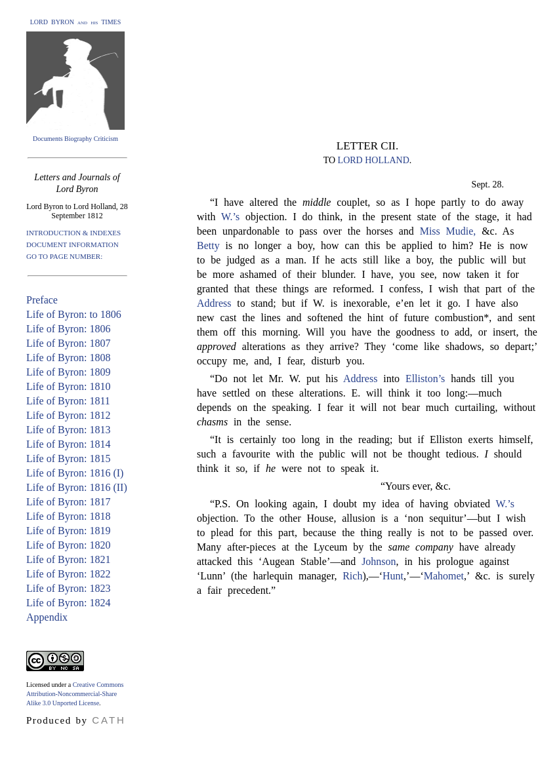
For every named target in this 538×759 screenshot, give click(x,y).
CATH (109, 720)
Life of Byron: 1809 (68, 372)
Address (214, 303)
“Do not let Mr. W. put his (276, 378)
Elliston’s (425, 378)
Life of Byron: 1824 (68, 602)
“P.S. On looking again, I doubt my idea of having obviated (353, 503)
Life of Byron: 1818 (68, 516)
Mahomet (444, 575)
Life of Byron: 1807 (68, 343)
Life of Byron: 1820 (68, 545)
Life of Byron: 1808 (68, 357)
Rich (352, 575)
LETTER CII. (367, 146)
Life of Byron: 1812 (68, 415)
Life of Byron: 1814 (68, 444)
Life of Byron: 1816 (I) (74, 472)
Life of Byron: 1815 (68, 458)
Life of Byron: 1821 (68, 559)
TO (330, 160)
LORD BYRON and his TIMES (75, 22)
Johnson (379, 561)
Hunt (393, 575)
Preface (42, 299)
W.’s (230, 216)
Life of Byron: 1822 (68, 573)
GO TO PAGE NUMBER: (64, 256)
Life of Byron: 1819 (68, 530)
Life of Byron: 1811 (68, 400)
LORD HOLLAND (373, 160)
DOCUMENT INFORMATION (72, 244)
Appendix (47, 617)
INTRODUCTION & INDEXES (73, 233)
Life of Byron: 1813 (68, 429)
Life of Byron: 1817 (68, 501)
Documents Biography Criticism (75, 138)
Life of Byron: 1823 (68, 588)
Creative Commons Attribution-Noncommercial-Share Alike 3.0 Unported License (74, 694)
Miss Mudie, (448, 231)
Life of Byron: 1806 (68, 328)
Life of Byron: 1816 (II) (76, 487)
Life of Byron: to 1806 (73, 314)
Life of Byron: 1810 (68, 386)
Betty (208, 245)
